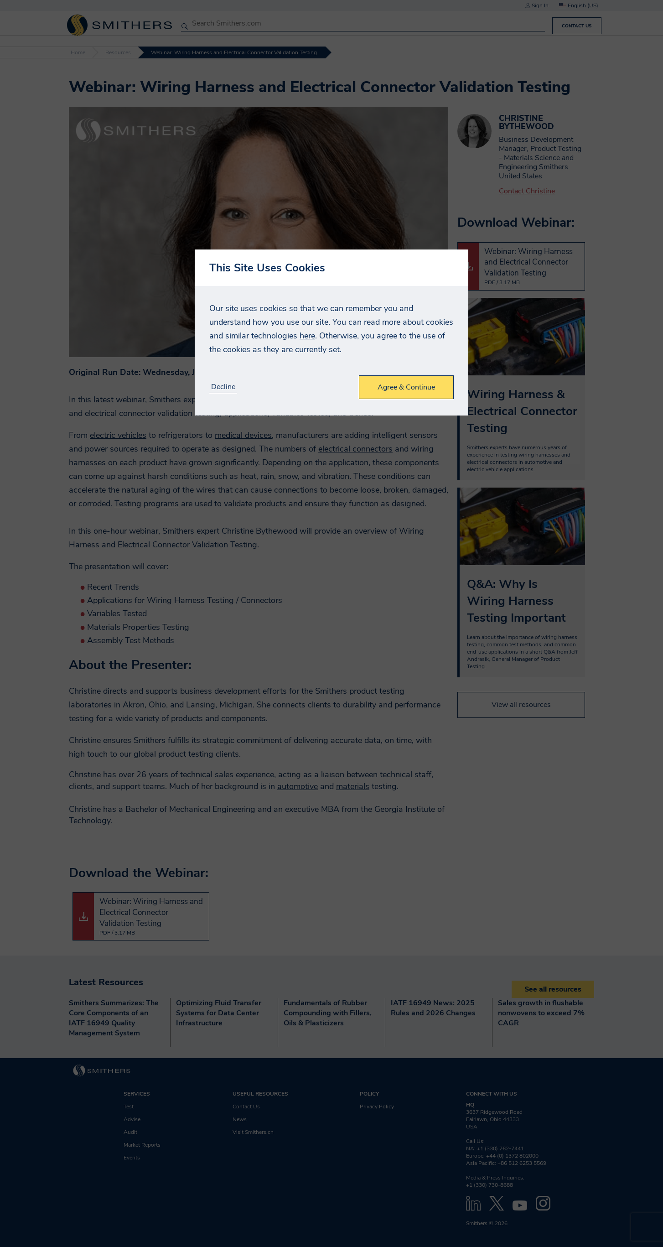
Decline (223, 387)
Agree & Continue (406, 387)
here (307, 335)
